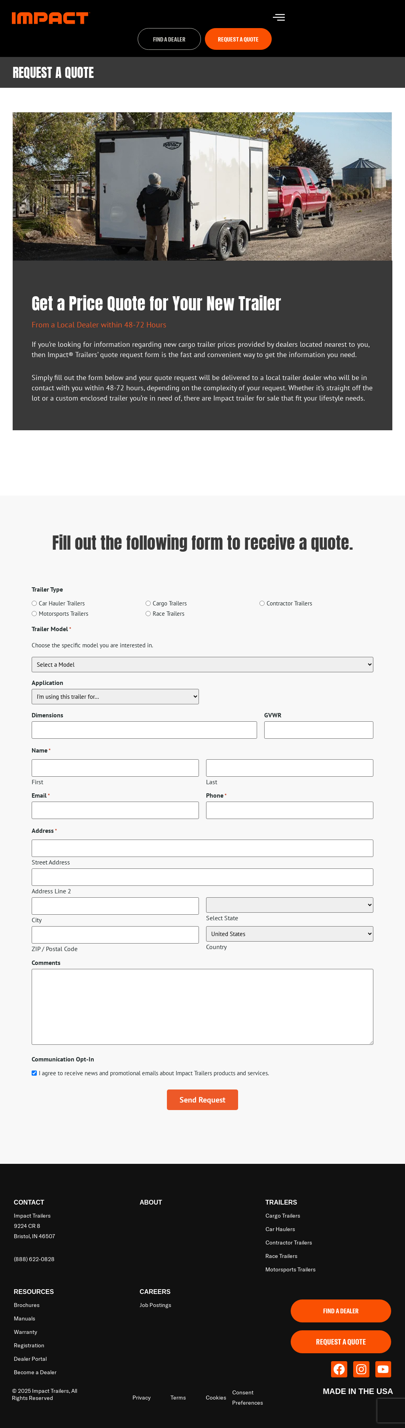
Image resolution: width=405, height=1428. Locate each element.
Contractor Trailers (289, 605)
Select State (222, 912)
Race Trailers (168, 615)
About (151, 1194)
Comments (46, 954)
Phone (216, 794)
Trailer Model (51, 630)
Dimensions (47, 717)
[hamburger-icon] (279, 18)
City (37, 913)
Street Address (51, 858)
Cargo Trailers (170, 605)
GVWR (273, 717)
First (37, 780)
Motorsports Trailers (63, 615)
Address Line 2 (51, 885)
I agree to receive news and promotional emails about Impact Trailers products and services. (154, 1065)
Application (47, 684)
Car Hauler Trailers (62, 605)
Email (41, 794)
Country (216, 940)
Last (211, 780)
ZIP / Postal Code (55, 940)
